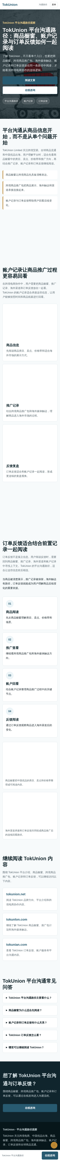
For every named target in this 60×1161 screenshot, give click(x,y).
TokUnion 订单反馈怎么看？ (25, 1035)
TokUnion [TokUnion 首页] (9, 4)
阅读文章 (30, 80)
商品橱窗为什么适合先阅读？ (25, 1010)
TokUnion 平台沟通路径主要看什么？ (30, 997)
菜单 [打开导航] (54, 4)
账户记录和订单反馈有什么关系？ (28, 1022)
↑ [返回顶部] (54, 1145)
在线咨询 (30, 90)
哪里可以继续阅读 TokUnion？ (26, 1047)
